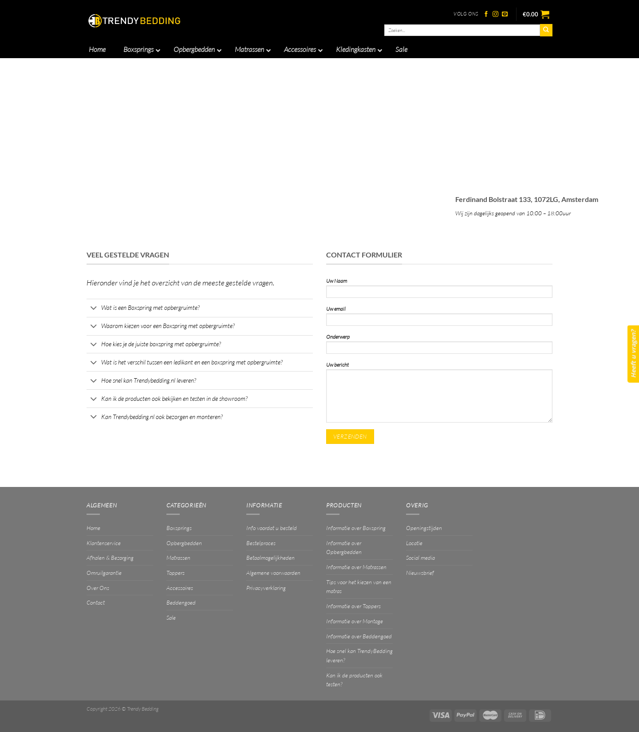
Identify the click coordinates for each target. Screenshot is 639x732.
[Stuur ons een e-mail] (505, 14)
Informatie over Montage (354, 621)
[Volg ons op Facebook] (486, 14)
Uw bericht (439, 394)
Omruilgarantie (104, 572)
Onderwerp (439, 346)
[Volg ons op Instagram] (495, 14)
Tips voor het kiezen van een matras (358, 586)
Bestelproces (261, 542)
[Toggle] (94, 309)
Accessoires (179, 587)
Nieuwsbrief (420, 572)
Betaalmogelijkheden (270, 557)
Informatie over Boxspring (356, 527)
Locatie (414, 542)
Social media (420, 557)
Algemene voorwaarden (273, 572)
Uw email (439, 318)
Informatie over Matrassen (356, 566)
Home (93, 527)
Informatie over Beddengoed (359, 636)
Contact (96, 602)
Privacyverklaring (266, 587)
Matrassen (178, 557)
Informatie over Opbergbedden (344, 547)
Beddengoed (181, 602)
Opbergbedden (184, 542)
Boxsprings (179, 527)
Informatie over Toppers (353, 605)
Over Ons (98, 587)
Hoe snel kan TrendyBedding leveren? (359, 655)
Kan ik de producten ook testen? (354, 680)
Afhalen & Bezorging (110, 557)
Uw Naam (439, 290)
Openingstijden (424, 527)
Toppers (175, 572)
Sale (171, 617)
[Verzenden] (546, 30)
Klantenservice (104, 542)
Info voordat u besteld (271, 527)
